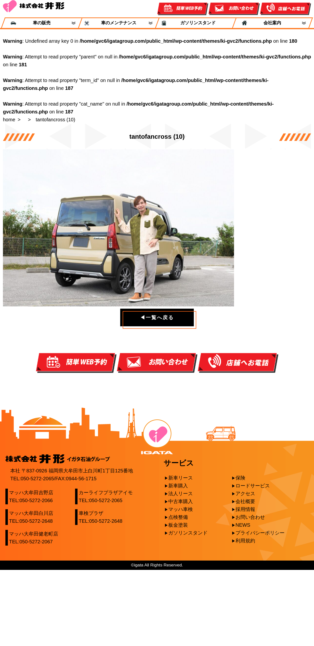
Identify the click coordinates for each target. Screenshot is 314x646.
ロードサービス (253, 561)
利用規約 (245, 616)
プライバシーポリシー (260, 609)
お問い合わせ (250, 593)
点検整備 (178, 593)
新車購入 (178, 561)
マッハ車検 (180, 585)
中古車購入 (180, 577)
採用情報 (245, 585)
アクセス (245, 569)
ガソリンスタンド (196, 23)
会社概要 (245, 577)
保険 (240, 554)
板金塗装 (178, 601)
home (9, 119)
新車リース (180, 554)
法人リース (180, 569)
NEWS (243, 601)
